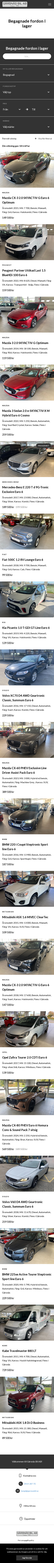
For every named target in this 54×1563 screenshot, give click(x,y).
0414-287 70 (27, 1484)
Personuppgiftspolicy (26, 1540)
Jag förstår (27, 1558)
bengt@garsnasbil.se (27, 1491)
